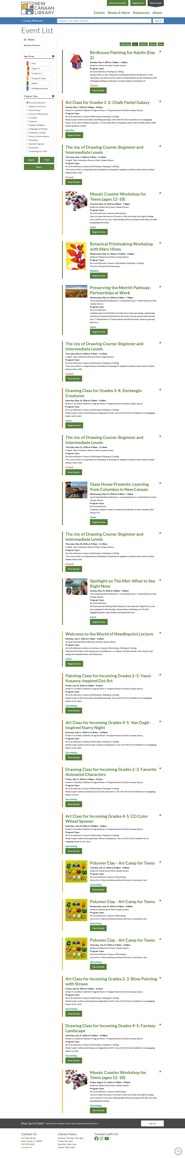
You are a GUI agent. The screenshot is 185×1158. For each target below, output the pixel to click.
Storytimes (34, 147)
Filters (31, 39)
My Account (155, 3)
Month (143, 44)
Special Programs (36, 144)
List (135, 44)
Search (158, 20)
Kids (34, 63)
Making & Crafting (37, 132)
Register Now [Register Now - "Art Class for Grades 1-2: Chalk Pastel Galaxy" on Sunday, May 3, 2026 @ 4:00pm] (74, 135)
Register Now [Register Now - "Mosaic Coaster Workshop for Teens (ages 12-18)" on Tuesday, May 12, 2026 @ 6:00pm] (98, 232)
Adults (35, 83)
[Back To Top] (178, 1151)
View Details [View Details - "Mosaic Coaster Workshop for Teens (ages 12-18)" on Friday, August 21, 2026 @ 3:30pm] (98, 1110)
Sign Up (152, 1123)
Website (39, 20)
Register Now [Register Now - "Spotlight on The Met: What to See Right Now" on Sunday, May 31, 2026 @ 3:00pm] (98, 622)
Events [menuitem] (99, 12)
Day (160, 44)
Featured (33, 121)
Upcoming (125, 44)
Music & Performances (39, 136)
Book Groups (35, 110)
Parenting (33, 140)
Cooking (32, 117)
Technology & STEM (38, 151)
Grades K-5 (37, 73)
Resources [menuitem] (141, 12)
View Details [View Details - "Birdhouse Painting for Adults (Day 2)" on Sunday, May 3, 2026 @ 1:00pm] (98, 90)
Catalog (27, 20)
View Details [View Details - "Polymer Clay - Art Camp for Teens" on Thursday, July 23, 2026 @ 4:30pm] (98, 967)
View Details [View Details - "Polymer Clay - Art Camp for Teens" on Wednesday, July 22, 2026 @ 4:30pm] (98, 928)
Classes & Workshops (38, 114)
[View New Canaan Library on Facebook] (96, 1139)
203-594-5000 (27, 1144)
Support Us (138, 3)
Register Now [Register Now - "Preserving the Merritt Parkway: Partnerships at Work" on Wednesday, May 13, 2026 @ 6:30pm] (98, 331)
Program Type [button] (31, 96)
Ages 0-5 (36, 68)
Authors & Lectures (37, 106)
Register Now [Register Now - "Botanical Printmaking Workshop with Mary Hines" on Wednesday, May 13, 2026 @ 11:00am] (98, 275)
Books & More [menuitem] (119, 12)
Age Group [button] (29, 56)
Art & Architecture (37, 102)
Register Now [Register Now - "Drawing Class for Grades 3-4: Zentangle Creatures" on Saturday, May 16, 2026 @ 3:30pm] (74, 425)
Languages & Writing (38, 129)
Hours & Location (117, 3)
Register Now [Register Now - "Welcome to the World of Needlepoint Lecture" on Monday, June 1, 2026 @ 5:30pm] (74, 663)
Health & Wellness (37, 125)
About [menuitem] (157, 12)
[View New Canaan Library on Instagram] (102, 1139)
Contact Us (26, 1147)
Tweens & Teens (39, 78)
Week (152, 44)
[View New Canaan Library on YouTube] (106, 1139)
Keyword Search (32, 45)
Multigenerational (40, 88)
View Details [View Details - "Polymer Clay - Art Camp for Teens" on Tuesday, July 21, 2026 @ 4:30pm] (98, 889)
